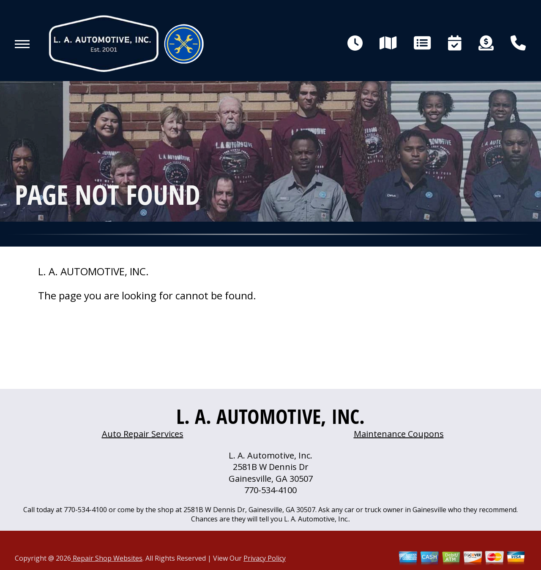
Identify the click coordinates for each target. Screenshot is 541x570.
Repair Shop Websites (106, 558)
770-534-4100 (270, 490)
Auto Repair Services (142, 434)
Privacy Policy (264, 558)
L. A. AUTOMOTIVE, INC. (93, 271)
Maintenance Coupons (399, 434)
